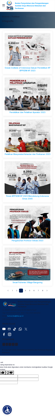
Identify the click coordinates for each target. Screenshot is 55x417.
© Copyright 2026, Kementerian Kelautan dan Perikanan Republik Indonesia (27, 351)
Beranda (5, 17)
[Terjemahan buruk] (9, 373)
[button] (7, 409)
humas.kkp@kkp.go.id (15, 316)
